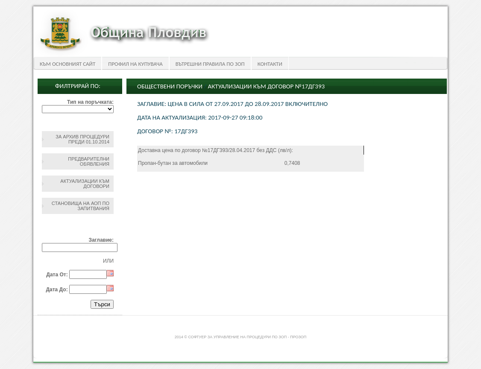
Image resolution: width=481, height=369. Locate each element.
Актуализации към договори (84, 184)
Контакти (270, 64)
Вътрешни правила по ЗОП (210, 64)
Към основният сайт (67, 64)
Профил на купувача (135, 64)
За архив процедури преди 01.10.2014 (82, 139)
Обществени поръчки (169, 86)
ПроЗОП (298, 337)
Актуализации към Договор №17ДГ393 (266, 86)
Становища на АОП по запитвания (80, 206)
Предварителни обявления (88, 161)
